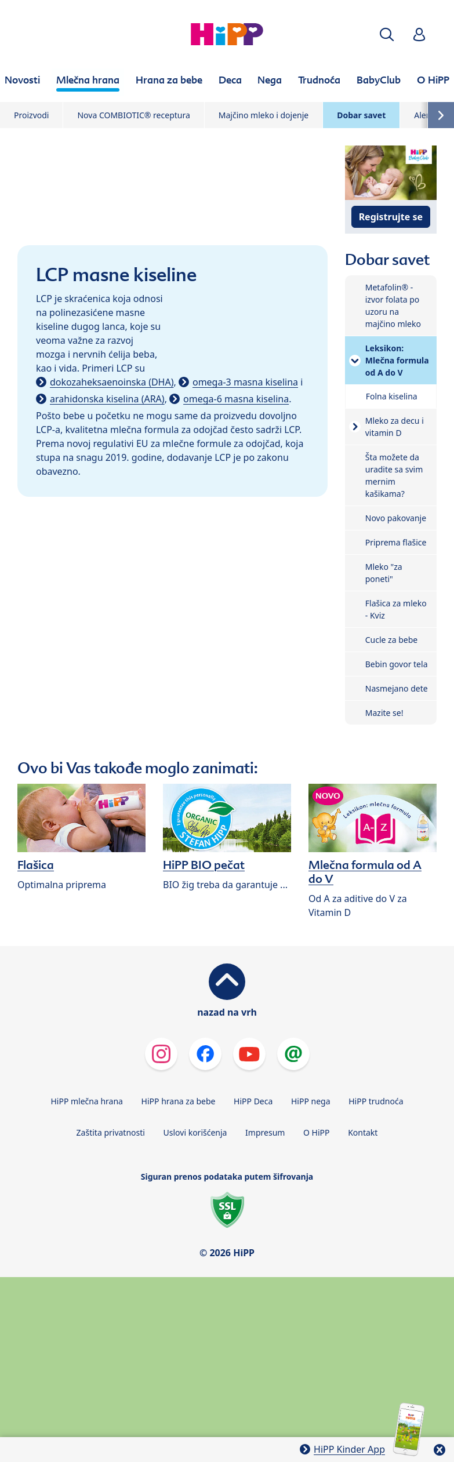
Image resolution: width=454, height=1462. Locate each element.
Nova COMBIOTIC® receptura (133, 115)
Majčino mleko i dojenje (263, 115)
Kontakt (362, 1132)
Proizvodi (31, 115)
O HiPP (316, 1132)
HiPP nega (310, 1101)
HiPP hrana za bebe (178, 1101)
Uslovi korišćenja (195, 1132)
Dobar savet (361, 115)
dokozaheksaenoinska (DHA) (112, 382)
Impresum (265, 1132)
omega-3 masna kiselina (245, 382)
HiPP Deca (253, 1101)
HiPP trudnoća (375, 1101)
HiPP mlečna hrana (86, 1101)
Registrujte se (391, 216)
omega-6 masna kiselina (236, 398)
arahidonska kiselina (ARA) (107, 398)
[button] (387, 34)
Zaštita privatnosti (111, 1132)
